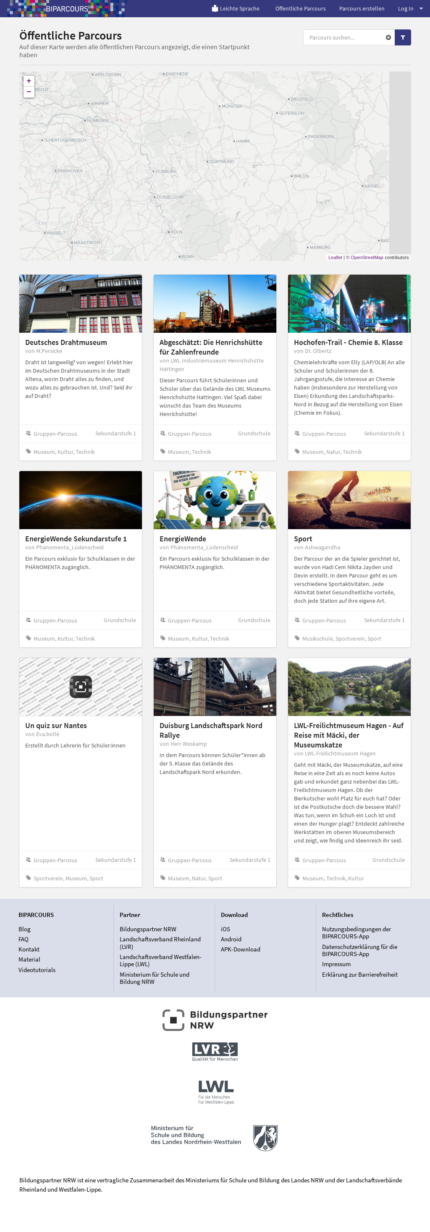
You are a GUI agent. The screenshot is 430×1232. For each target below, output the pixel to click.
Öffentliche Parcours (300, 8)
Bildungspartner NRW (148, 929)
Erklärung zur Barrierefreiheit (360, 974)
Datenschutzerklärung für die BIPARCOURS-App (359, 950)
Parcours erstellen (362, 8)
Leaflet (335, 257)
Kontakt (28, 949)
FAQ (23, 939)
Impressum (336, 964)
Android (231, 939)
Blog (24, 929)
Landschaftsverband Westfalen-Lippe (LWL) (161, 960)
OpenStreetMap (367, 257)
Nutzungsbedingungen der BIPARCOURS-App (356, 933)
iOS (225, 929)
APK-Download (240, 949)
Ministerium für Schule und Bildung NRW (154, 978)
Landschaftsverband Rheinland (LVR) (160, 943)
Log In (410, 8)
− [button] (29, 92)
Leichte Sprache (235, 8)
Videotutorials (36, 970)
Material (29, 959)
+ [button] (29, 81)
